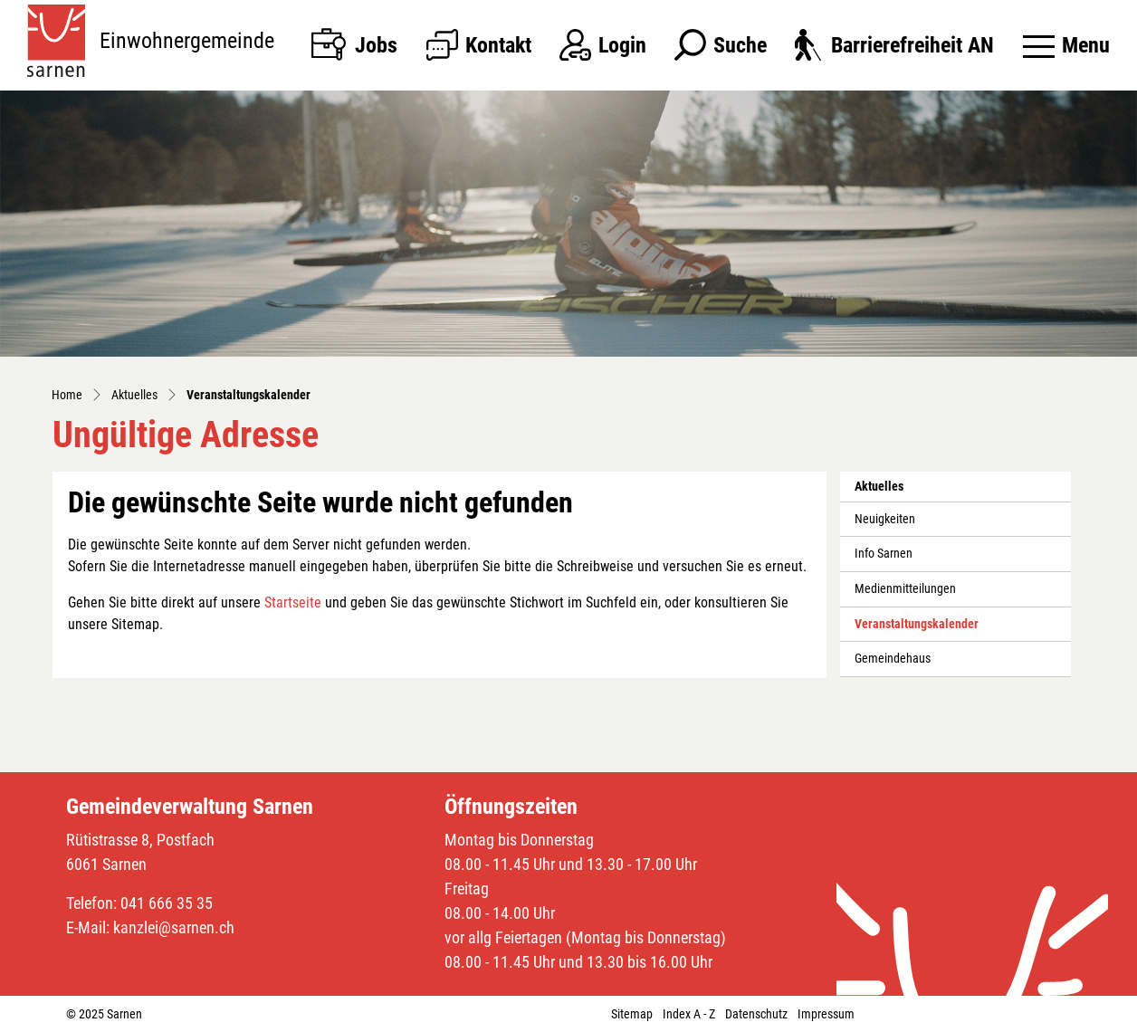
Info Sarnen (883, 553)
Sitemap (632, 1014)
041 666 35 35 (166, 903)
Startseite (292, 602)
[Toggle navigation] (1066, 45)
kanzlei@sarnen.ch (173, 927)
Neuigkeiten (885, 519)
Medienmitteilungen (905, 589)
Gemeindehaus (893, 658)
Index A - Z (689, 1014)
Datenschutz (756, 1014)
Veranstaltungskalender (916, 629)
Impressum (826, 1014)
